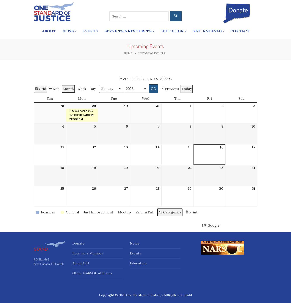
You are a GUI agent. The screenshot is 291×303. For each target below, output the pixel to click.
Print (191, 212)
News (134, 243)
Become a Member (87, 253)
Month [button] (68, 88)
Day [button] (93, 88)
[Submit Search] (176, 16)
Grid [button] (40, 89)
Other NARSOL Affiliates (92, 273)
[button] (170, 89)
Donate (78, 243)
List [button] (54, 89)
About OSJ (80, 263)
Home (128, 53)
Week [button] (81, 88)
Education (138, 263)
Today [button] (186, 88)
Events (135, 253)
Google (211, 225)
